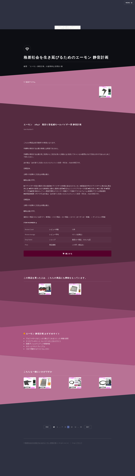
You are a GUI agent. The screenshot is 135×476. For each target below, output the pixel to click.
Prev (47, 427)
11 (75, 427)
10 (71, 427)
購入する (68, 254)
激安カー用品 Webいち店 (81, 240)
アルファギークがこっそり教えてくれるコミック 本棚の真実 (47, 338)
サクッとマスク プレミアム (35, 346)
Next (87, 427)
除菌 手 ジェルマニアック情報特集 (38, 344)
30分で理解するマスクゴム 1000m (37, 349)
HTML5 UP (79, 443)
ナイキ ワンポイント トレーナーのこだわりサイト (43, 341)
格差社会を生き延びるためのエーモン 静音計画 (40, 443)
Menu (128, 2)
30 (81, 427)
